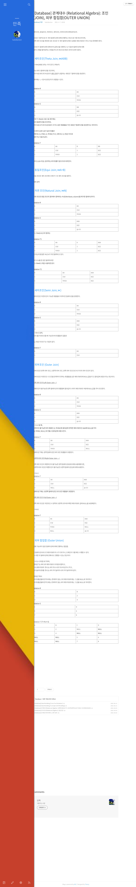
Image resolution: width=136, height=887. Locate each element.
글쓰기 (12, 882)
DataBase (46, 699)
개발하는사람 (49, 803)
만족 (17, 23)
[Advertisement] (83, 664)
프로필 (4, 882)
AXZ (83, 884)
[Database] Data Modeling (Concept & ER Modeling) (57, 706)
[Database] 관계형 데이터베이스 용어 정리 (53, 713)
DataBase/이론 (45, 22)
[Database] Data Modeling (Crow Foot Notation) (56, 703)
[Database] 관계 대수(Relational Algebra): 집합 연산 (56, 710)
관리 (21, 882)
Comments (46, 791)
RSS (29, 882)
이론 (51, 699)
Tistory (95, 884)
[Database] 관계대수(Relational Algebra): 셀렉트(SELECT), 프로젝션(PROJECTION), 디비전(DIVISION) (70, 708)
